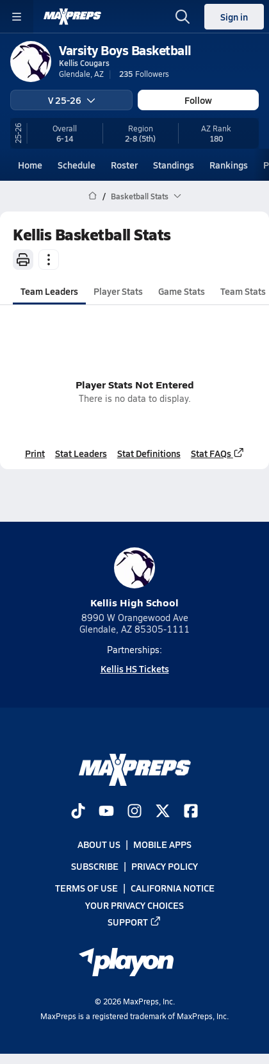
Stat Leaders (81, 453)
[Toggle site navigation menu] (16, 16)
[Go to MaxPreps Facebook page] (191, 812)
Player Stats (118, 291)
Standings (173, 164)
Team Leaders (49, 291)
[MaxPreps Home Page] (92, 196)
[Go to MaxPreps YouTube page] (106, 812)
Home (30, 164)
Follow (198, 100)
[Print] (23, 259)
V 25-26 (71, 100)
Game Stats (181, 291)
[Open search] (182, 16)
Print (35, 453)
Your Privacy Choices (134, 904)
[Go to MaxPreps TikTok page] (78, 812)
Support (134, 921)
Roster (124, 164)
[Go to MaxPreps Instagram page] (134, 812)
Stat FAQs (218, 453)
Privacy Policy (164, 866)
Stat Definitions (149, 453)
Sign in (234, 16)
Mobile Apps (162, 844)
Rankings (228, 164)
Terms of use (86, 887)
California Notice (173, 887)
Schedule (76, 164)
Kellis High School (134, 578)
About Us (98, 844)
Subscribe (94, 866)
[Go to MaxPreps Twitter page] (162, 812)
